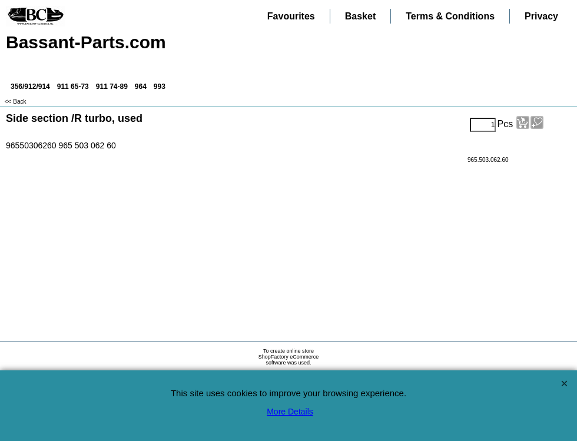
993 (159, 86)
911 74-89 (112, 86)
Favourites (291, 16)
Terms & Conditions (450, 16)
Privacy (541, 16)
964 (141, 86)
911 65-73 (73, 86)
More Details (290, 411)
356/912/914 (30, 86)
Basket (360, 16)
